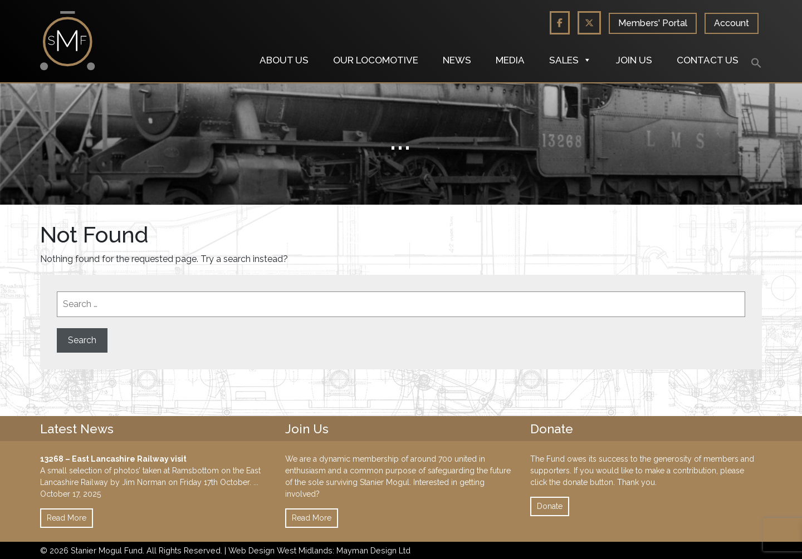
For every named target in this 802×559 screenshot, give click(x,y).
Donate (550, 506)
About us (284, 60)
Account (731, 23)
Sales (570, 60)
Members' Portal (652, 23)
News (457, 60)
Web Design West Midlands (280, 550)
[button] (756, 62)
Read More (66, 517)
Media (510, 60)
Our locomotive (375, 60)
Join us (634, 60)
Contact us (708, 60)
